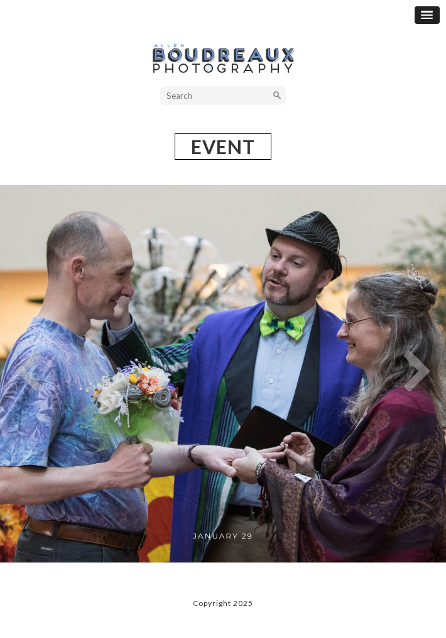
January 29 (223, 535)
